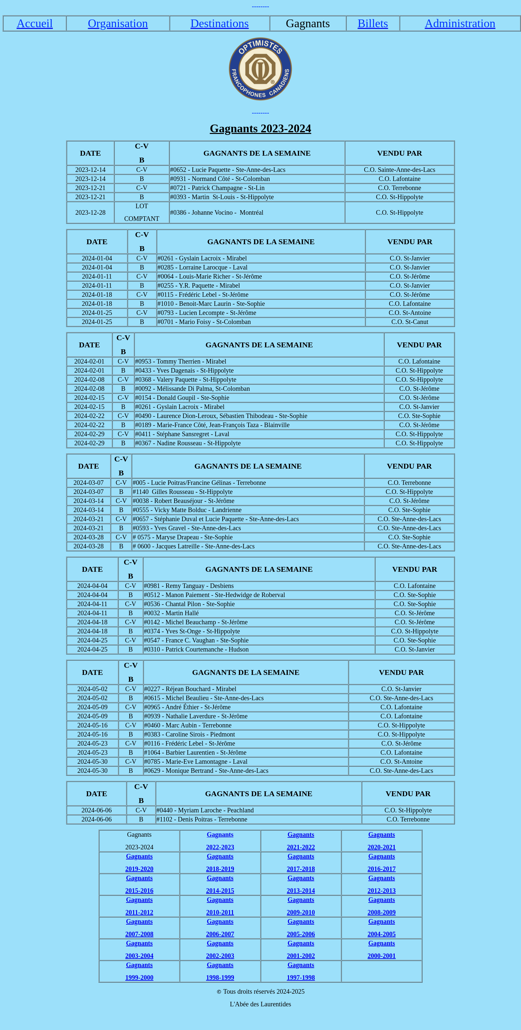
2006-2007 (220, 934)
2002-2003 (220, 955)
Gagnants (301, 834)
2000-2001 (382, 955)
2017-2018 (301, 868)
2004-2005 (382, 934)
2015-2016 (139, 890)
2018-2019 (220, 868)
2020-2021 (382, 847)
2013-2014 (301, 890)
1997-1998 (301, 977)
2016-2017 (382, 868)
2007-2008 (139, 934)
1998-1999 (220, 977)
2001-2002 (301, 955)
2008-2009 (382, 912)
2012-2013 (382, 890)
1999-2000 (139, 977)
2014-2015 (220, 890)
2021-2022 (301, 847)
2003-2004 (139, 955)
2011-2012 (139, 912)
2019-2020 (139, 868)
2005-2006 (301, 934)
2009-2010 (301, 912)
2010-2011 (220, 912)
